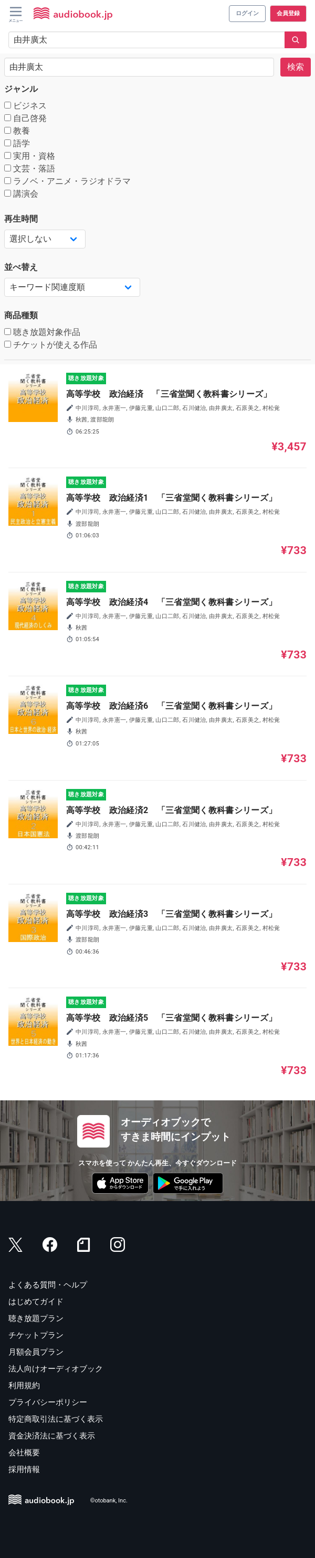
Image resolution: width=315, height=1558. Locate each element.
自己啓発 (25, 118)
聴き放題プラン (36, 1318)
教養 (17, 131)
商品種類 (21, 315)
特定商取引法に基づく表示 (55, 1419)
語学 (17, 143)
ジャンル (21, 89)
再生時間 (21, 219)
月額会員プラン (36, 1352)
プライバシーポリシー (47, 1402)
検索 (295, 67)
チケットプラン (36, 1335)
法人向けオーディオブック (55, 1368)
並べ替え (21, 267)
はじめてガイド (36, 1301)
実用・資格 (29, 156)
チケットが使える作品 (50, 345)
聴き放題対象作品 (42, 332)
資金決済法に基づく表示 (51, 1436)
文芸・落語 (29, 169)
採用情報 (24, 1469)
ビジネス (25, 106)
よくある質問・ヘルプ (47, 1285)
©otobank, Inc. (109, 1500)
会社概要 (24, 1452)
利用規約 (24, 1385)
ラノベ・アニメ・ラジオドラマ (67, 181)
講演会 (21, 194)
